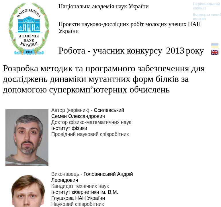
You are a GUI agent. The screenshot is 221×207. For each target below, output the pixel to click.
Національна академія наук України (103, 6)
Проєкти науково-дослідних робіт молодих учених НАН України (129, 27)
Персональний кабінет (203, 6)
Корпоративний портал (203, 16)
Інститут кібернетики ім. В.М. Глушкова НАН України (84, 195)
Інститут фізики (69, 128)
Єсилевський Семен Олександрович (87, 113)
